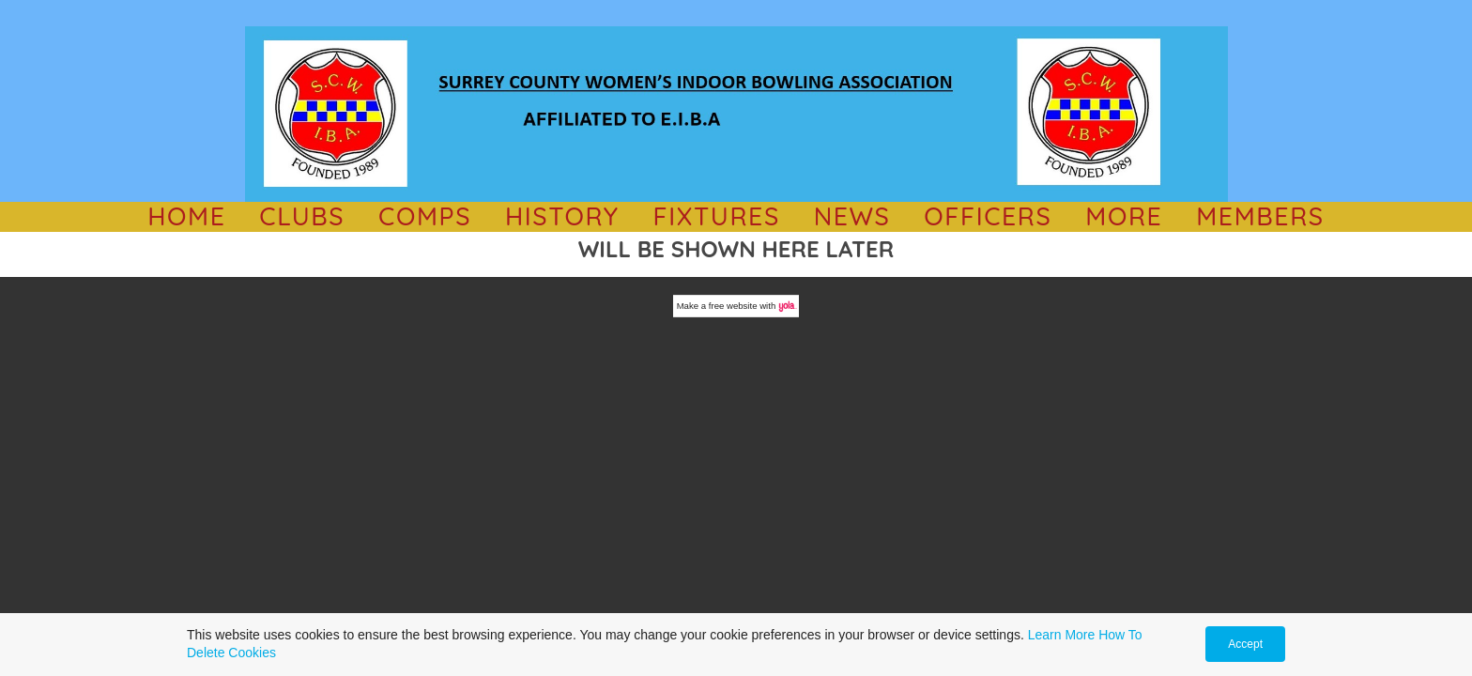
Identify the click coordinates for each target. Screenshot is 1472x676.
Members (1260, 216)
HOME (186, 216)
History (562, 216)
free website (733, 305)
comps (424, 216)
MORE (1123, 216)
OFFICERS (987, 216)
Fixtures (715, 216)
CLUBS (302, 216)
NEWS (852, 216)
